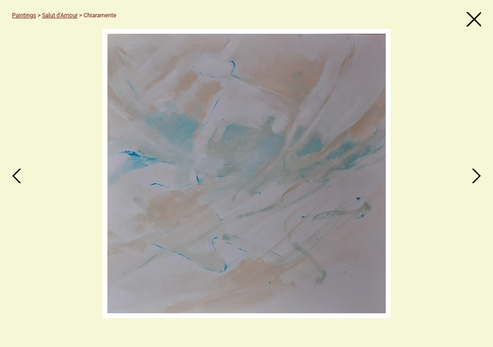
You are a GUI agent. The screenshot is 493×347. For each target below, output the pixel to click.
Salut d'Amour (60, 15)
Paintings (24, 15)
